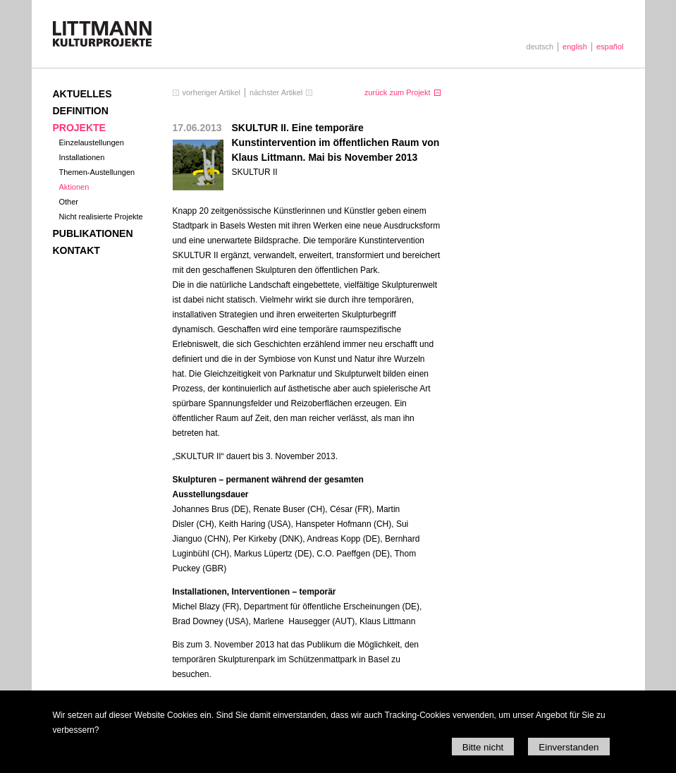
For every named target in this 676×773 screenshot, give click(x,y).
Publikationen (93, 233)
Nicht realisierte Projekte (101, 216)
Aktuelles (82, 93)
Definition (81, 110)
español (610, 46)
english (575, 46)
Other (69, 201)
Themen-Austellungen (97, 172)
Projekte (79, 127)
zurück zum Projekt (397, 92)
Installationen (82, 157)
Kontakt (76, 250)
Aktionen (74, 187)
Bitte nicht (483, 747)
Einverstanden (568, 747)
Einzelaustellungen (91, 142)
